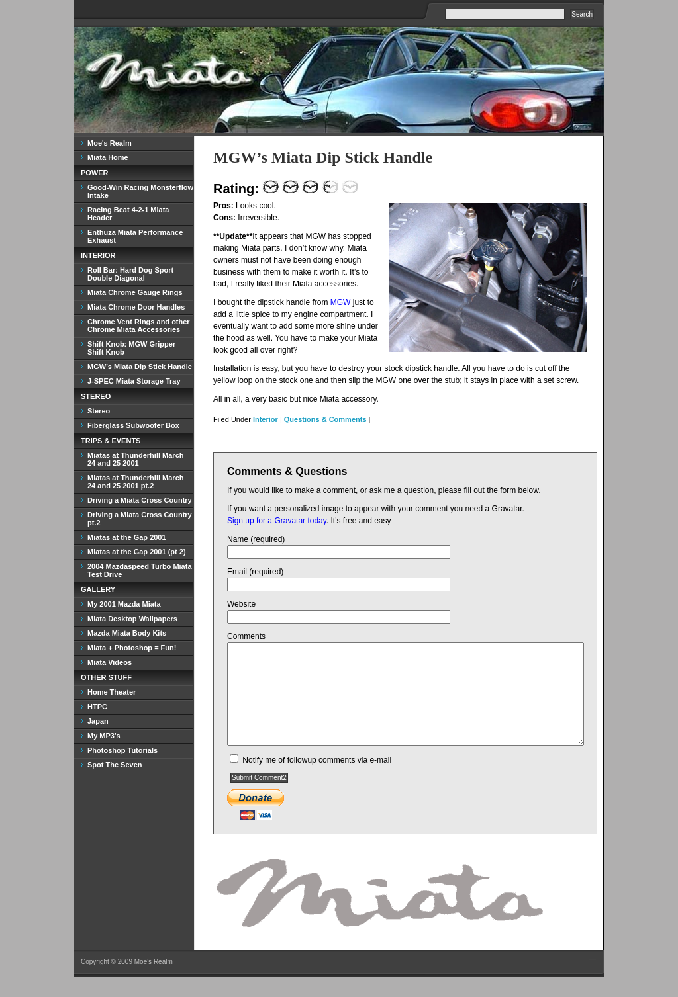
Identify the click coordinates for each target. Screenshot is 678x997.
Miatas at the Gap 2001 (126, 537)
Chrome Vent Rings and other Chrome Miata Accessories (138, 325)
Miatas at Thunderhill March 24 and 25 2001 (135, 459)
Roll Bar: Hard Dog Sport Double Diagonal (130, 274)
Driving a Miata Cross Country (139, 500)
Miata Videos (109, 662)
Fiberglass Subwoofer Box (133, 425)
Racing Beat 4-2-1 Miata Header (128, 214)
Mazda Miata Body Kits (126, 633)
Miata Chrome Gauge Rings (135, 292)
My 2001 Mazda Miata (124, 604)
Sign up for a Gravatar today (276, 520)
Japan (98, 721)
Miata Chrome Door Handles (136, 307)
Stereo (98, 411)
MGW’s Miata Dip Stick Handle (322, 157)
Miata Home (107, 157)
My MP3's (104, 736)
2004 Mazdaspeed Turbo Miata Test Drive (139, 570)
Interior (265, 419)
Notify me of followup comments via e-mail (316, 780)
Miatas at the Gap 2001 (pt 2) (136, 552)
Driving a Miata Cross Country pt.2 (139, 519)
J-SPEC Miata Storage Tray (134, 381)
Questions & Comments (325, 419)
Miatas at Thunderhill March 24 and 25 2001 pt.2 (135, 482)
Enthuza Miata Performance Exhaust (135, 236)
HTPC (97, 707)
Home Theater (111, 692)
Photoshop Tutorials (122, 750)
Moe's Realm (109, 143)
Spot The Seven (114, 765)
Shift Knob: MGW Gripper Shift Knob (131, 348)
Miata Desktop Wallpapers (132, 619)
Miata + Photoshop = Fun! (131, 648)
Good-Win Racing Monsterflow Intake (140, 191)
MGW (340, 302)
